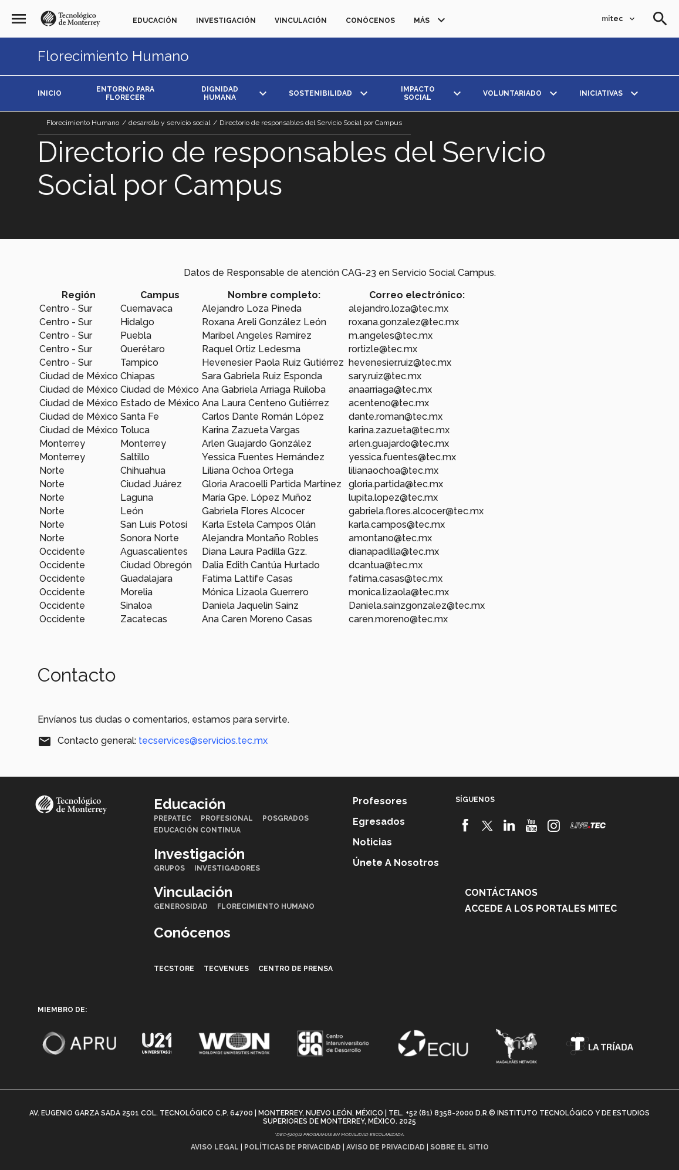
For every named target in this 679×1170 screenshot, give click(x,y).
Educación (155, 20)
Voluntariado (512, 93)
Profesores (380, 801)
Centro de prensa (295, 969)
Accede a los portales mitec (541, 908)
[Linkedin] (510, 825)
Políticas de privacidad (292, 1147)
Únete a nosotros (396, 862)
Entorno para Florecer (125, 93)
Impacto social (418, 93)
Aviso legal (215, 1147)
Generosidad (181, 906)
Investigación (226, 20)
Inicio (50, 93)
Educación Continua (197, 830)
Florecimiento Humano (113, 56)
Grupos (169, 868)
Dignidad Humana (219, 93)
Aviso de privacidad (385, 1147)
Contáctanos (501, 892)
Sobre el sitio (459, 1147)
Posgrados (285, 818)
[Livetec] (588, 825)
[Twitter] (487, 825)
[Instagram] (554, 825)
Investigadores (227, 868)
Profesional (227, 818)
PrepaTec (172, 818)
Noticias (372, 842)
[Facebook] (465, 825)
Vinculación (301, 20)
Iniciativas (601, 93)
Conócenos (370, 20)
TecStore (174, 969)
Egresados (379, 821)
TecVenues (226, 969)
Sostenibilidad (320, 93)
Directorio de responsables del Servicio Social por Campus (310, 123)
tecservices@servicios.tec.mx (203, 740)
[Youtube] (531, 825)
